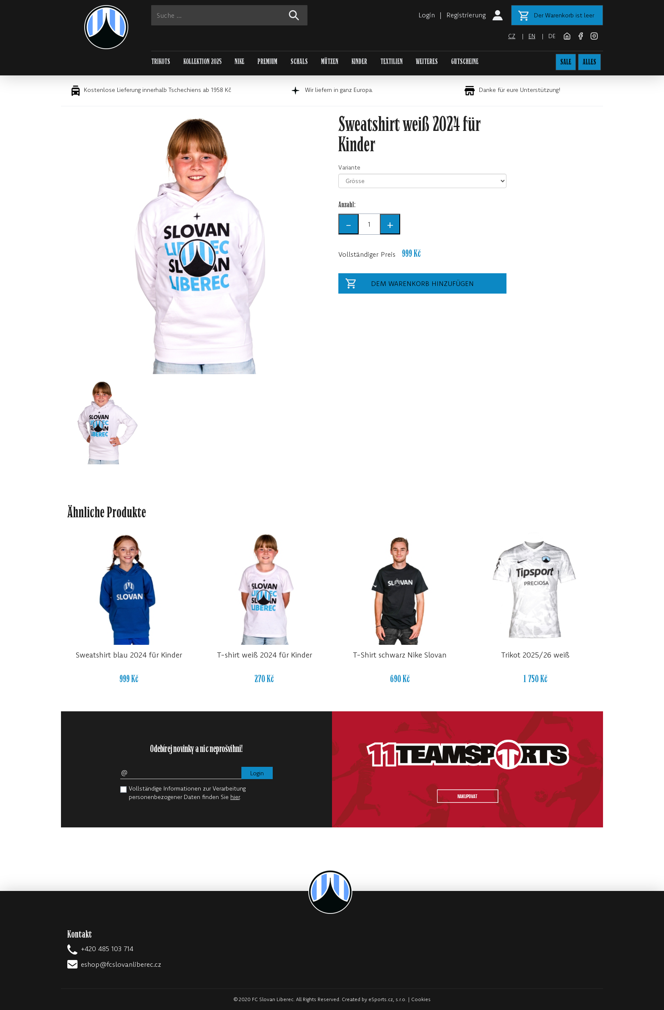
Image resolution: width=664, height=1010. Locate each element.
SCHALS (299, 61)
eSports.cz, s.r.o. (387, 999)
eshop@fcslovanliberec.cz (121, 964)
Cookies (421, 999)
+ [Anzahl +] (390, 224)
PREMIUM (267, 61)
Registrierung (466, 15)
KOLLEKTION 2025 (202, 61)
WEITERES (427, 61)
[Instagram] (594, 35)
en (531, 36)
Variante (349, 167)
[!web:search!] (293, 15)
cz (511, 36)
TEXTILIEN (391, 61)
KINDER (359, 61)
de (552, 36)
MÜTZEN (329, 61)
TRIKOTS (160, 61)
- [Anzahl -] (348, 224)
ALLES (589, 62)
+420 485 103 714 (107, 948)
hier (235, 797)
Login (426, 15)
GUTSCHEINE (465, 61)
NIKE (239, 61)
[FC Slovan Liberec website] (568, 35)
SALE (565, 62)
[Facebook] (581, 35)
